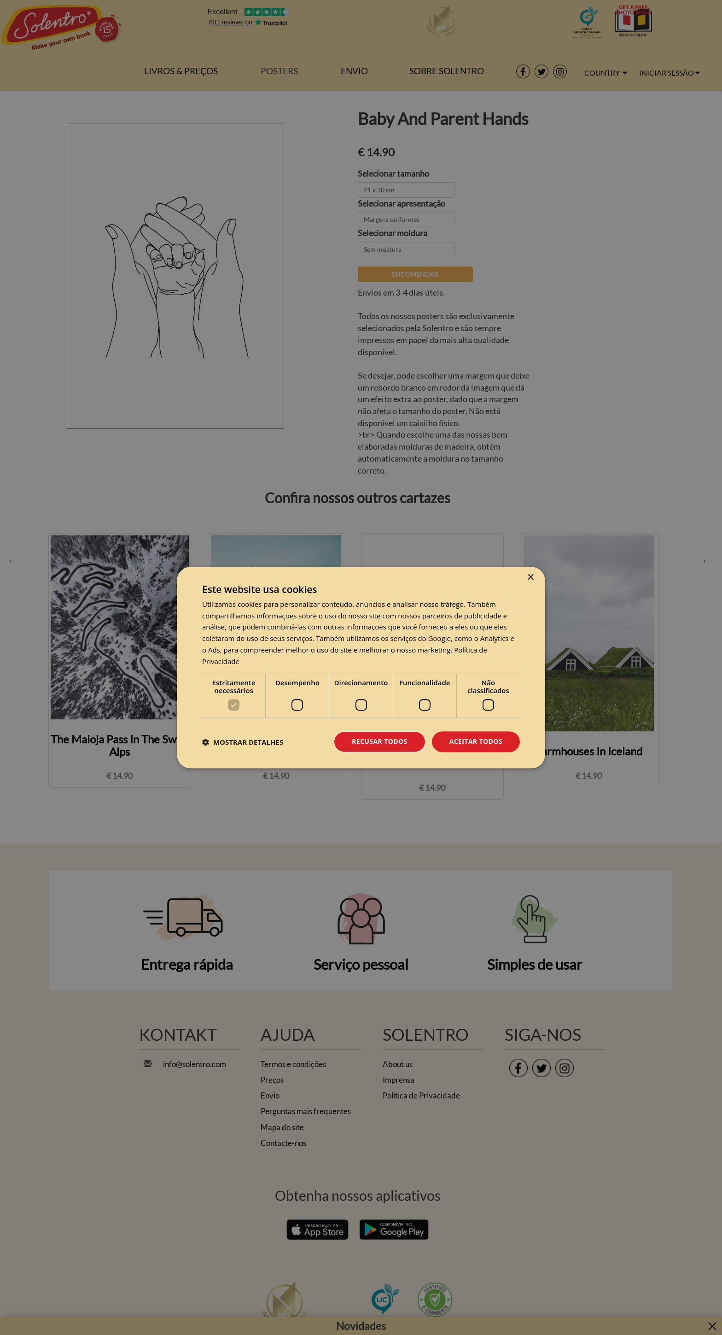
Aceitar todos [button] (475, 741)
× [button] (530, 577)
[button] (242, 742)
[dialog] (361, 668)
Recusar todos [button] (380, 741)
